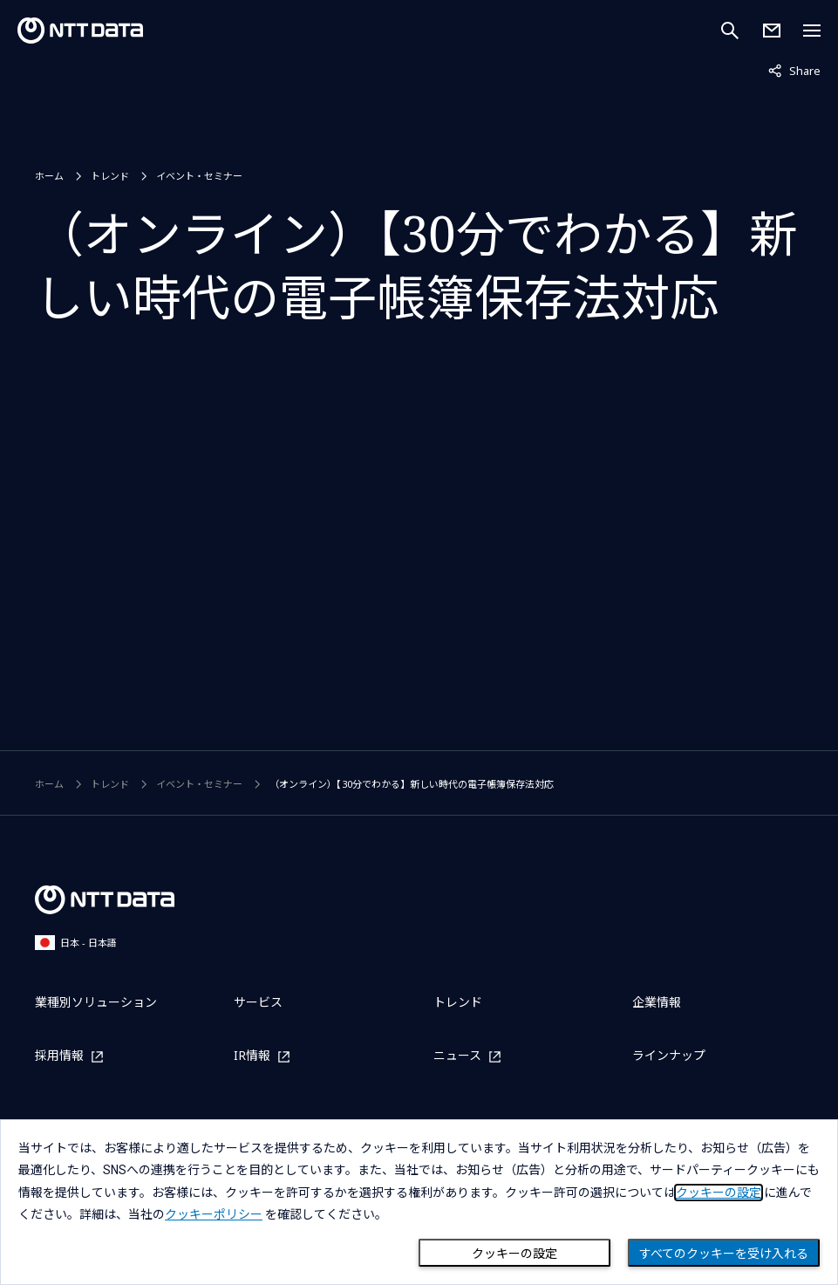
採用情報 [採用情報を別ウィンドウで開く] (59, 1056)
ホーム (49, 175)
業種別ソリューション (96, 1002)
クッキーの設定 (514, 1254)
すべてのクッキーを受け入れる (723, 1254)
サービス (258, 1002)
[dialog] (419, 1202)
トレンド (110, 175)
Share (794, 70)
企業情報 (656, 1002)
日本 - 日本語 (76, 942)
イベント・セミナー (199, 175)
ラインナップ (668, 1055)
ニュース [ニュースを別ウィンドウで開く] (457, 1056)
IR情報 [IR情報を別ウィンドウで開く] (252, 1056)
